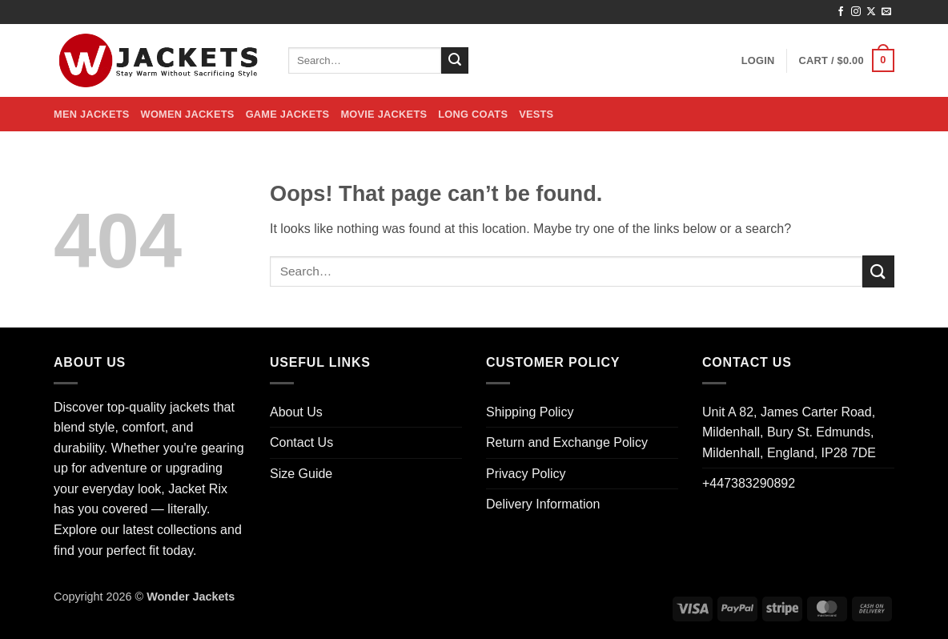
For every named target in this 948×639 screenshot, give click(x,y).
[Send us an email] (886, 12)
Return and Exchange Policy (567, 442)
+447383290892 (748, 483)
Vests (536, 114)
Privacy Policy (526, 473)
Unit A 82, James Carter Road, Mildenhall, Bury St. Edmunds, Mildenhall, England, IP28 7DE (789, 432)
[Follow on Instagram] (856, 12)
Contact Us (301, 442)
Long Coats (473, 114)
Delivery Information (543, 504)
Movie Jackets (383, 114)
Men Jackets (92, 114)
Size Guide (301, 473)
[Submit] (454, 60)
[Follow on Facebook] (841, 12)
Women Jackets (188, 114)
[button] (758, 60)
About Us (296, 412)
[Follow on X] (871, 12)
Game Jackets (288, 114)
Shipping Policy (529, 412)
